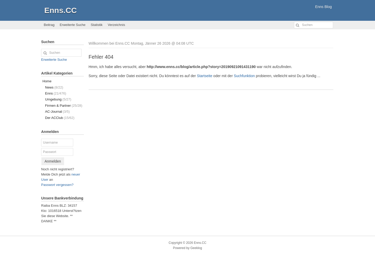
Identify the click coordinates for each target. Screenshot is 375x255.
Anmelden (53, 161)
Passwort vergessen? (57, 185)
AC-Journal (57, 111)
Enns (55, 93)
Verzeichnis (116, 25)
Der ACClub (59, 118)
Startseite (204, 76)
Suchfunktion (244, 76)
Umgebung (58, 99)
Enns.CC (60, 10)
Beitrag (49, 25)
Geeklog (196, 248)
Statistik (97, 25)
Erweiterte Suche (72, 25)
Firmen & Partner (63, 106)
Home (47, 81)
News (54, 87)
